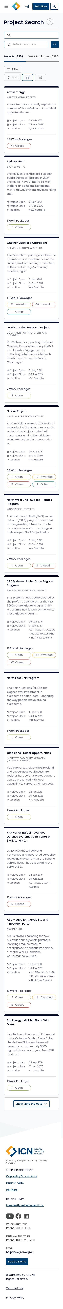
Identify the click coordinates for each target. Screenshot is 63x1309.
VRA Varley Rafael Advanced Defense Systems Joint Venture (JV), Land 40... (28, 837)
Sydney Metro (16, 161)
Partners (11, 1190)
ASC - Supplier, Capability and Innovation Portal (27, 922)
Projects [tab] (13, 56)
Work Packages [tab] (44, 56)
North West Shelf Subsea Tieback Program (29, 502)
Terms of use (14, 1288)
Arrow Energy (16, 92)
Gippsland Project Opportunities (29, 753)
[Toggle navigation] (6, 6)
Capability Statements (21, 1176)
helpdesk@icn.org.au (19, 1252)
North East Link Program (23, 678)
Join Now (40, 6)
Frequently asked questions (25, 1205)
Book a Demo (17, 1261)
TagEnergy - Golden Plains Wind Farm (28, 1022)
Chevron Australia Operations (27, 243)
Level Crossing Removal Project (28, 327)
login (27, 6)
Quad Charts (15, 1183)
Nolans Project (17, 411)
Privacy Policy (15, 1297)
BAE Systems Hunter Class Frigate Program (30, 583)
